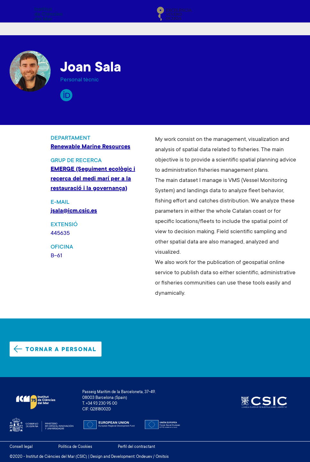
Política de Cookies (75, 447)
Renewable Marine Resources (90, 147)
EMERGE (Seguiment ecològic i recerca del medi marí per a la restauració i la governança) (93, 179)
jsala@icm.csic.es (74, 211)
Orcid (66, 95)
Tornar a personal (55, 349)
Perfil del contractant (136, 447)
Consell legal (21, 447)
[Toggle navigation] (293, 14)
